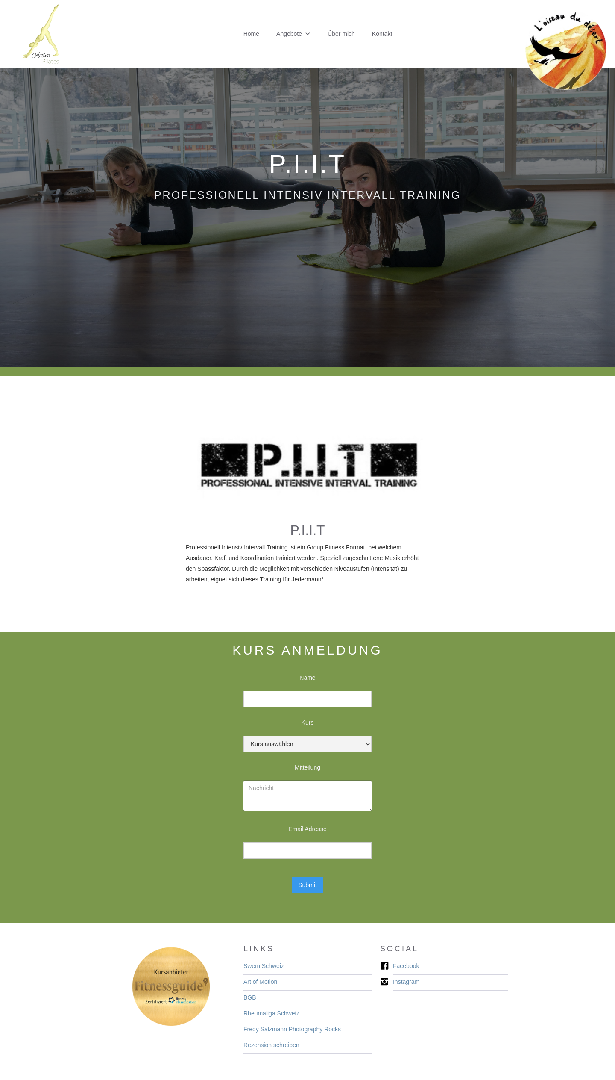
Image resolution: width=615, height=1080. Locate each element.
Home (251, 33)
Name (307, 677)
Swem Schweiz (263, 965)
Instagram (406, 981)
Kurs (308, 722)
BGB (249, 997)
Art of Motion (260, 981)
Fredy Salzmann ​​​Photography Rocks (292, 1029)
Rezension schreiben (271, 1045)
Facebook (406, 965)
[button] (293, 34)
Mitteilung (307, 767)
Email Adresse (307, 829)
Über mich (341, 33)
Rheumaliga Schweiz (271, 1013)
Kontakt (382, 33)
